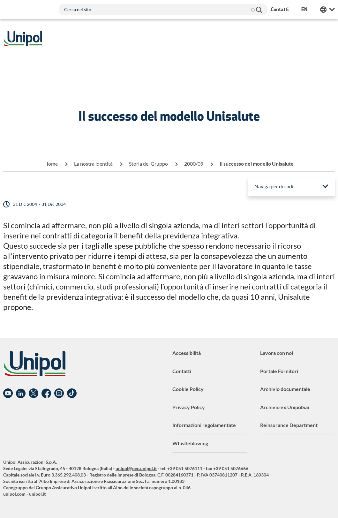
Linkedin (21, 393)
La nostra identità (93, 164)
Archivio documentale (285, 389)
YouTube (8, 393)
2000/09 (193, 164)
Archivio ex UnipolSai (284, 407)
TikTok (72, 393)
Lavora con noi (276, 353)
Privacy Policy (188, 407)
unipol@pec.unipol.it (136, 468)
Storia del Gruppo (148, 164)
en (304, 9)
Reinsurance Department (289, 425)
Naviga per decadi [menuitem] (273, 186)
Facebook (46, 393)
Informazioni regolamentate (204, 425)
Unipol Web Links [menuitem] (327, 9)
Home (51, 164)
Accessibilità (186, 353)
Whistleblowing (190, 443)
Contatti (181, 371)
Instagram (59, 393)
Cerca (259, 9)
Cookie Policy (188, 389)
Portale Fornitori (279, 371)
